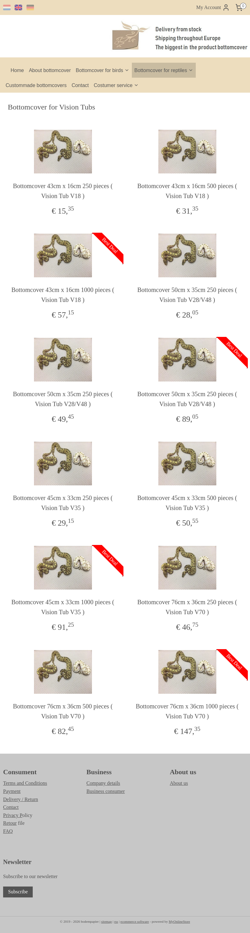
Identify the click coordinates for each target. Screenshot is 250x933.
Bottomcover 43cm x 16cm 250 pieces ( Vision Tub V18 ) (63, 190)
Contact (80, 85)
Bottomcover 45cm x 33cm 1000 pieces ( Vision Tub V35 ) (63, 607)
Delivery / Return (20, 799)
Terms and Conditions (25, 783)
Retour (10, 823)
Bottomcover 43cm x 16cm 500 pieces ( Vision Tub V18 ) (187, 190)
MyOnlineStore (179, 921)
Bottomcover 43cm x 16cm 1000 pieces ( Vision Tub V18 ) (63, 295)
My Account (213, 7)
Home (17, 70)
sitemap (106, 921)
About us (179, 783)
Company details (103, 783)
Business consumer (105, 791)
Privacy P (12, 815)
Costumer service (116, 85)
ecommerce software (134, 921)
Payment (12, 791)
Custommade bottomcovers (36, 85)
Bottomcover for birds (102, 70)
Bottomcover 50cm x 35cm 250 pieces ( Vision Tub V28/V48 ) (187, 295)
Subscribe (18, 891)
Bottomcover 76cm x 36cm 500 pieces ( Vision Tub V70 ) (63, 711)
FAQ (8, 831)
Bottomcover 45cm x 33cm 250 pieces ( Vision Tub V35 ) (63, 503)
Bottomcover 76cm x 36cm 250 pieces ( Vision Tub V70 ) (187, 607)
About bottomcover (50, 70)
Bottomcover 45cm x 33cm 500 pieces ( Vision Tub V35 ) (187, 503)
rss (116, 921)
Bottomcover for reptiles (163, 70)
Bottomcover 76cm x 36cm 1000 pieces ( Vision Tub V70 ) (187, 711)
